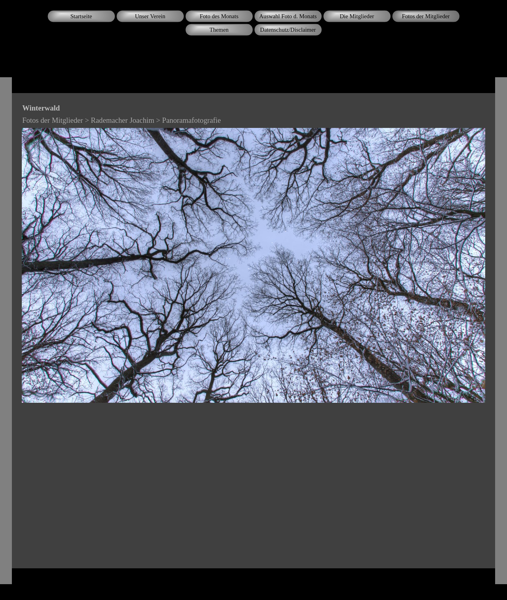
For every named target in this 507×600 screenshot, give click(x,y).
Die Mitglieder (357, 16)
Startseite (81, 16)
